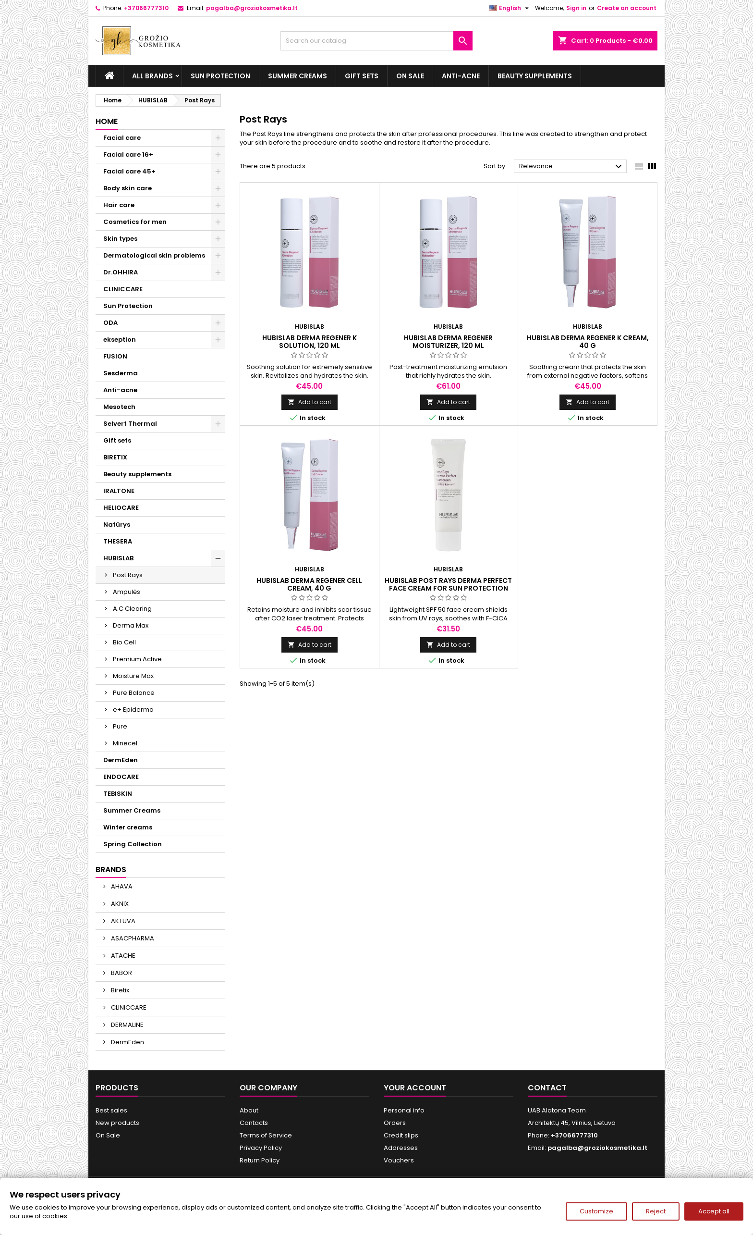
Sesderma (120, 373)
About (249, 1110)
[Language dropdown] (510, 8)
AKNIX (119, 903)
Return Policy (259, 1160)
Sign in (576, 8)
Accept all (713, 1211)
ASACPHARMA (131, 938)
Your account (415, 1087)
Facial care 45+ (129, 171)
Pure (120, 726)
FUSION (115, 356)
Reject (656, 1211)
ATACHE (122, 955)
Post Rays (128, 575)
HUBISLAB (118, 558)
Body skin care (127, 188)
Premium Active (137, 659)
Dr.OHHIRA (120, 272)
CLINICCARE (123, 289)
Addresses (401, 1147)
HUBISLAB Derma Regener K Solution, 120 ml (309, 341)
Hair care (118, 205)
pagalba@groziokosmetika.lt (252, 8)
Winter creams (127, 827)
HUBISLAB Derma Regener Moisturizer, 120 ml (448, 341)
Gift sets (361, 76)
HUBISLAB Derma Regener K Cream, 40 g (588, 341)
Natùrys (116, 524)
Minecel (125, 743)
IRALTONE (118, 490)
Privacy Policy (261, 1147)
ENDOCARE (121, 776)
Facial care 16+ (128, 154)
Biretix (119, 990)
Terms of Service (266, 1135)
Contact (547, 1087)
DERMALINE (126, 1024)
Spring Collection (132, 844)
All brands (152, 76)
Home (107, 121)
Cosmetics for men (135, 221)
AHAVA (121, 886)
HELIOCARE (121, 507)
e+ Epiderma (133, 709)
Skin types (120, 238)
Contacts (254, 1122)
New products (117, 1122)
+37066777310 (146, 8)
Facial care (122, 137)
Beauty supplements (535, 76)
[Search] (376, 40)
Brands (111, 869)
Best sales (111, 1110)
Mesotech (119, 406)
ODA (110, 322)
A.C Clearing (132, 608)
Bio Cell (124, 642)
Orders (395, 1122)
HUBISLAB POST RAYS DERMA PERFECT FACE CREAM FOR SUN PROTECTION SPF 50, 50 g (448, 588)
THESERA (117, 541)
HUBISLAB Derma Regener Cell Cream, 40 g (309, 584)
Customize (596, 1211)
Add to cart (309, 402)
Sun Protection (220, 76)
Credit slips (401, 1135)
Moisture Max (133, 675)
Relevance (571, 167)
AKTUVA (122, 921)
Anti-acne (461, 76)
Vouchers (399, 1160)
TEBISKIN (117, 793)
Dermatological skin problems (154, 255)
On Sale (410, 76)
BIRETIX (115, 457)
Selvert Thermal (130, 423)
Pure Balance (134, 692)
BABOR (120, 972)
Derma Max (130, 625)
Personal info (404, 1110)
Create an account (626, 8)
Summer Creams (297, 76)
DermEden (120, 760)
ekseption (119, 339)
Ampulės (126, 591)
